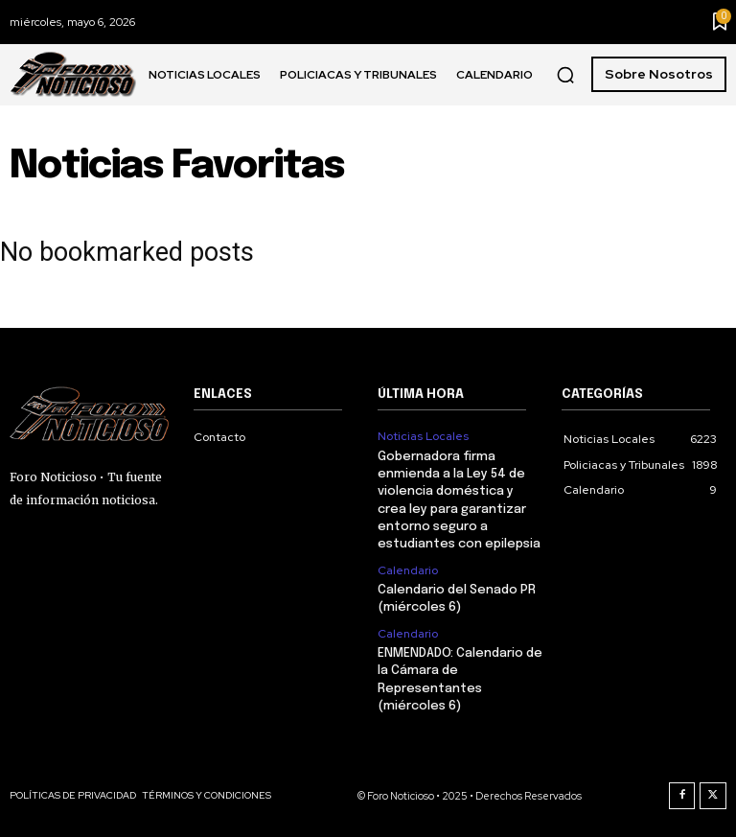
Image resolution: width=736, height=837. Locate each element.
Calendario (408, 569)
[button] (565, 75)
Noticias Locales (423, 436)
